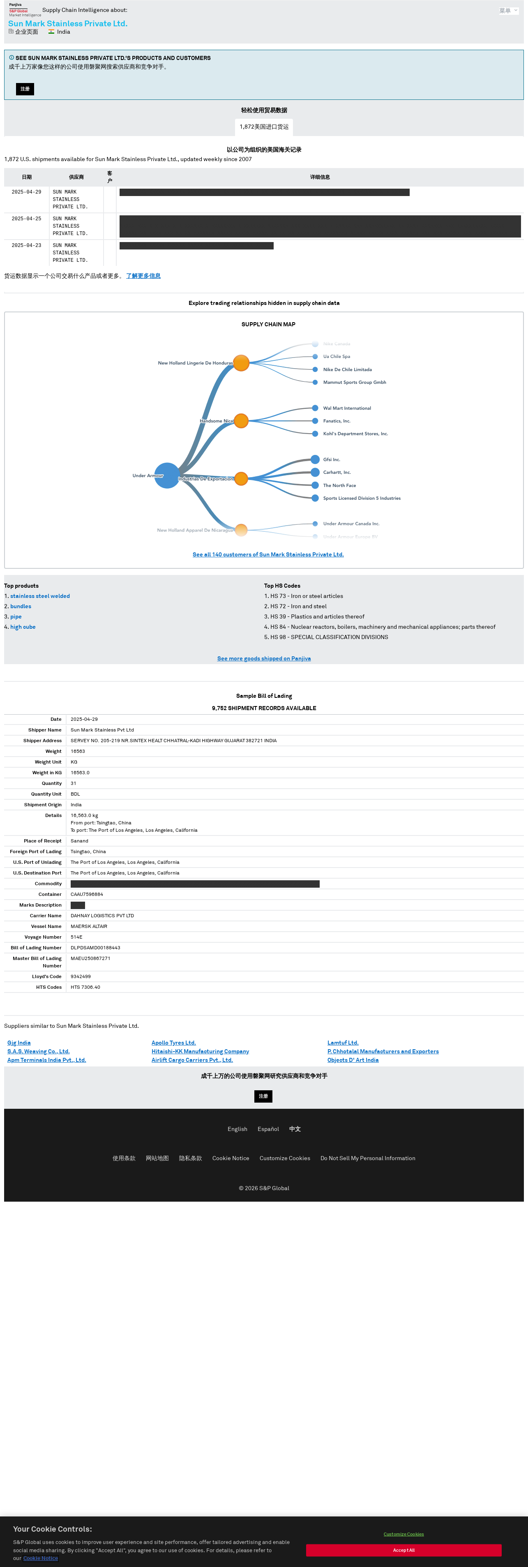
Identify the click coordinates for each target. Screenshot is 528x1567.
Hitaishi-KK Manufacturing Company (200, 1052)
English (237, 1129)
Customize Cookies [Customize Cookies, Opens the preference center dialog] (404, 1536)
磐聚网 (25, 10)
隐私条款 (190, 1158)
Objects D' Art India (353, 1060)
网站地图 (157, 1158)
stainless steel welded (40, 596)
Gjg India (19, 1043)
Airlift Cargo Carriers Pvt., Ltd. (192, 1060)
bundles (20, 606)
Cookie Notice (230, 1158)
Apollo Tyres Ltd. (174, 1043)
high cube (23, 627)
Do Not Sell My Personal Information (367, 1158)
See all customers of (268, 555)
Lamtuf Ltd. (343, 1043)
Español (268, 1129)
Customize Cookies (285, 1158)
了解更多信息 (143, 276)
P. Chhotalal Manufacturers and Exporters (383, 1052)
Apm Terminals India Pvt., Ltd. (46, 1060)
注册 (25, 89)
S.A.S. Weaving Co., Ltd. (38, 1052)
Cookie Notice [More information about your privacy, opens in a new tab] (40, 1561)
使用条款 (124, 1158)
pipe (16, 617)
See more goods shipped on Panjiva (264, 659)
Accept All (404, 1552)
